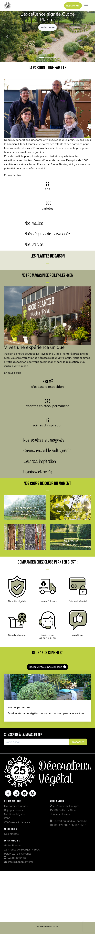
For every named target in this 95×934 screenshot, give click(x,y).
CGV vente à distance (17, 822)
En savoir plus (12, 175)
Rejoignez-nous (13, 810)
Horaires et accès (60, 814)
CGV (7, 818)
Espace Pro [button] (73, 5)
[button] (7, 36)
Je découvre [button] (47, 27)
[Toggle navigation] (86, 5)
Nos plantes (11, 834)
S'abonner (78, 742)
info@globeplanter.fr (18, 862)
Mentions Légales (14, 814)
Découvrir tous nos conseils (47, 667)
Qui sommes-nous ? (16, 806)
